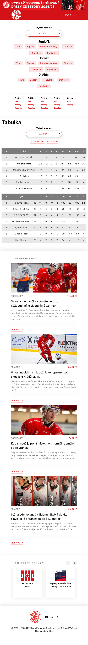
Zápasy (30, 46)
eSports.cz (49, 628)
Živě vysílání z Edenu (60, 579)
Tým (18, 46)
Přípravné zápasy (48, 46)
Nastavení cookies (44, 631)
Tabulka (68, 46)
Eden (27, 579)
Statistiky (36, 53)
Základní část (37, 142)
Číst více (17, 330)
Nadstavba (52, 142)
